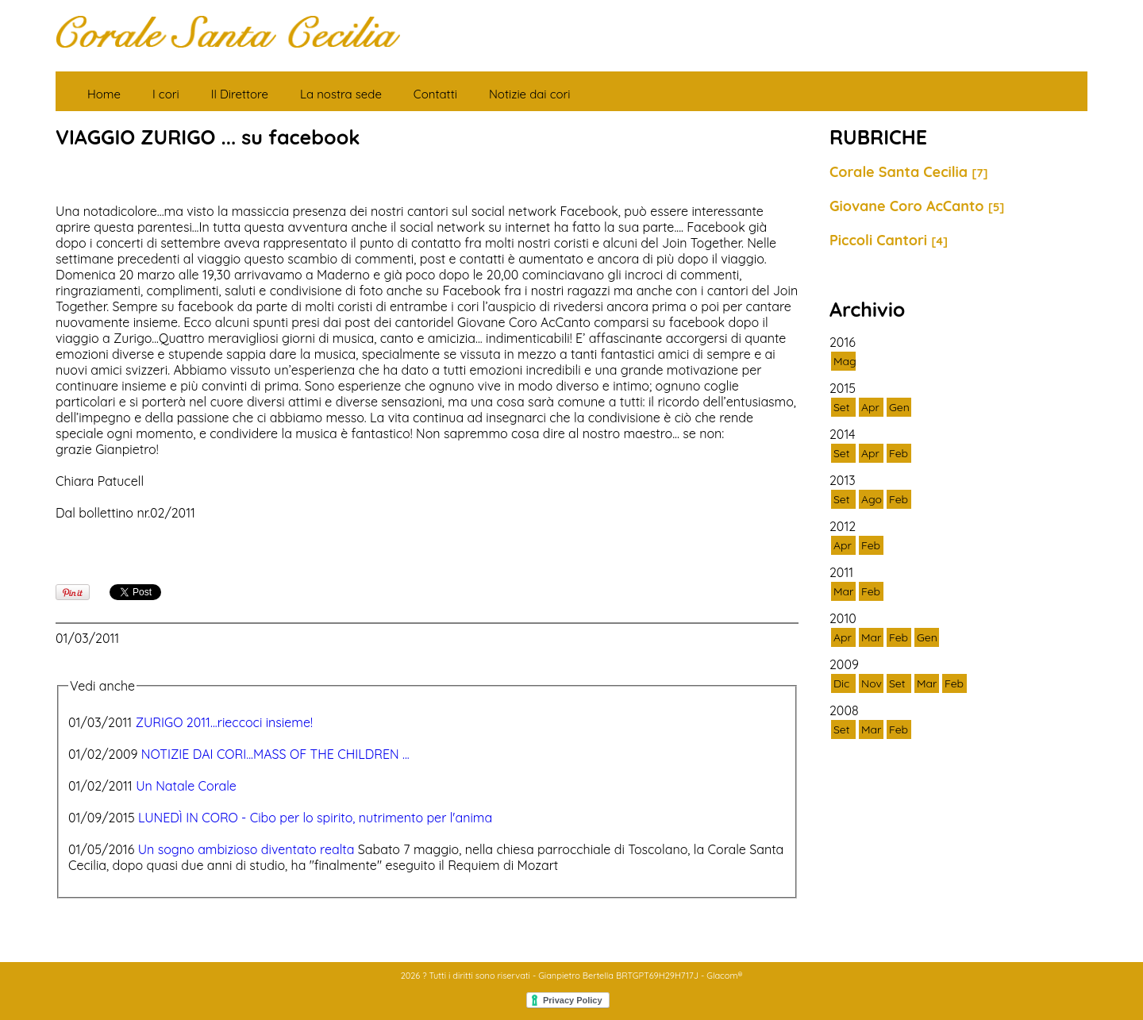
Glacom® (724, 975)
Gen (899, 407)
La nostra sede (341, 94)
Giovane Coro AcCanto (916, 206)
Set (841, 407)
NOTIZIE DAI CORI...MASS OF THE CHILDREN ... (275, 754)
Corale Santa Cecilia (908, 172)
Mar (843, 591)
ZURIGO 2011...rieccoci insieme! (224, 722)
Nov (871, 683)
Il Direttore (239, 94)
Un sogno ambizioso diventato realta (246, 849)
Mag (844, 361)
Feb (898, 453)
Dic (841, 683)
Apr (870, 407)
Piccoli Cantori (888, 240)
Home (104, 94)
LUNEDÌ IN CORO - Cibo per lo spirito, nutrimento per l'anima (315, 818)
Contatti (435, 94)
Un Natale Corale (186, 786)
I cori (165, 94)
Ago (871, 499)
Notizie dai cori (530, 94)
